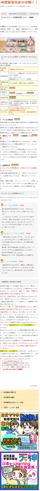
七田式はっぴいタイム (16, 69)
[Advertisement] (20, 20)
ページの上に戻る (33, 385)
